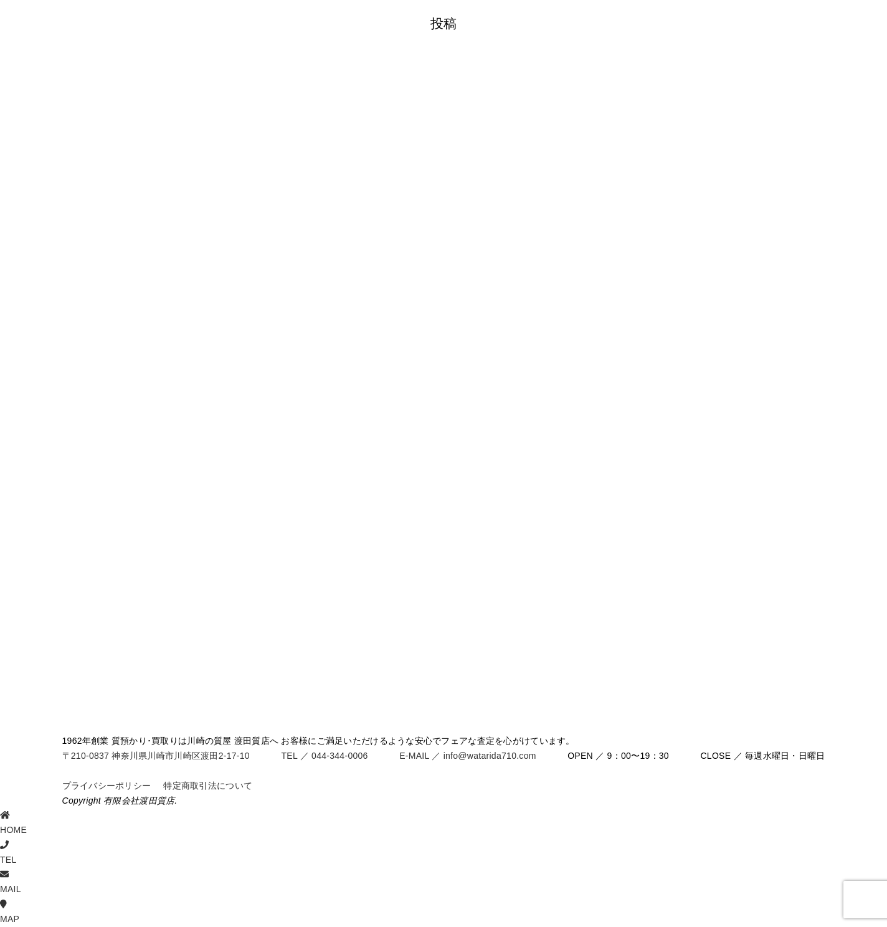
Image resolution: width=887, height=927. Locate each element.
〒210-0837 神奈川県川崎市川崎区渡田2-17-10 (156, 756)
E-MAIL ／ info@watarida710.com (467, 756)
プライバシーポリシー (106, 786)
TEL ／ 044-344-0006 (324, 756)
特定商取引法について (207, 786)
